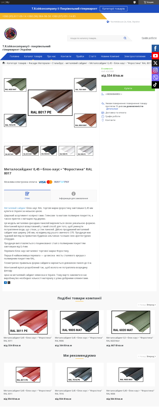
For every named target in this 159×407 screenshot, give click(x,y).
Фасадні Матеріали (39, 63)
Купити (128, 88)
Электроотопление (135, 56)
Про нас (51, 56)
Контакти (66, 56)
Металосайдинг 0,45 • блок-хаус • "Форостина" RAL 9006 (130, 392)
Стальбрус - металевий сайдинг (69, 63)
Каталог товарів (33, 56)
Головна (14, 56)
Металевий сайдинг (15, 208)
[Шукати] (125, 38)
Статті (92, 56)
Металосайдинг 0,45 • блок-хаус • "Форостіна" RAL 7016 (78, 392)
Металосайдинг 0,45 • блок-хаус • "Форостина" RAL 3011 (28, 392)
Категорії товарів (113, 8)
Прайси (80, 56)
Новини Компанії (110, 56)
